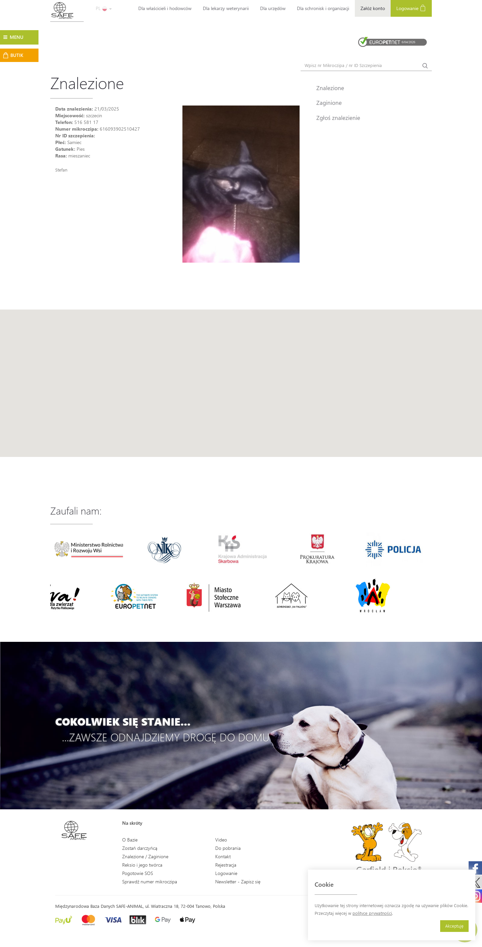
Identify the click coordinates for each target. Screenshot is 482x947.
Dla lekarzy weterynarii (226, 8)
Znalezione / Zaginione (145, 856)
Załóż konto (372, 8)
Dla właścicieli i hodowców (164, 8)
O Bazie (130, 839)
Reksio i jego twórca (142, 865)
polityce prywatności (372, 913)
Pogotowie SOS (137, 873)
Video (221, 839)
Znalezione (330, 87)
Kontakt (223, 856)
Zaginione (329, 102)
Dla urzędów (273, 8)
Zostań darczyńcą (139, 848)
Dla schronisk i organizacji (323, 8)
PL (104, 8)
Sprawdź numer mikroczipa (149, 881)
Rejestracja (225, 865)
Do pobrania (228, 848)
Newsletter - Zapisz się (237, 881)
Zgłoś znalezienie (338, 117)
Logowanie (411, 8)
